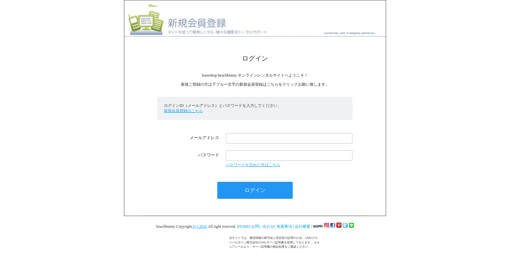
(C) (195, 226)
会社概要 (303, 226)
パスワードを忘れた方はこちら (253, 165)
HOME (243, 226)
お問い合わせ (263, 226)
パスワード (208, 154)
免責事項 (284, 226)
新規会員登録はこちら (183, 111)
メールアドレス (204, 137)
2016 (203, 226)
